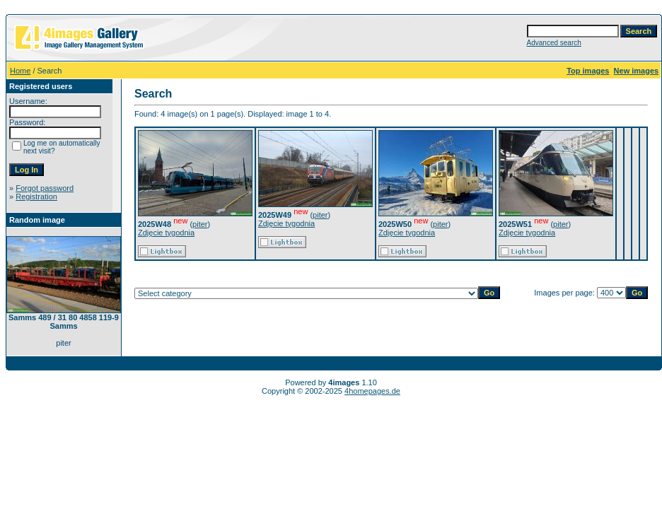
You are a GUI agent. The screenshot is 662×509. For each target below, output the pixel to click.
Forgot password (45, 188)
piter (199, 224)
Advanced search (554, 43)
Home (20, 70)
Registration (36, 196)
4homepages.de (372, 391)
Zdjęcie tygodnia (166, 232)
